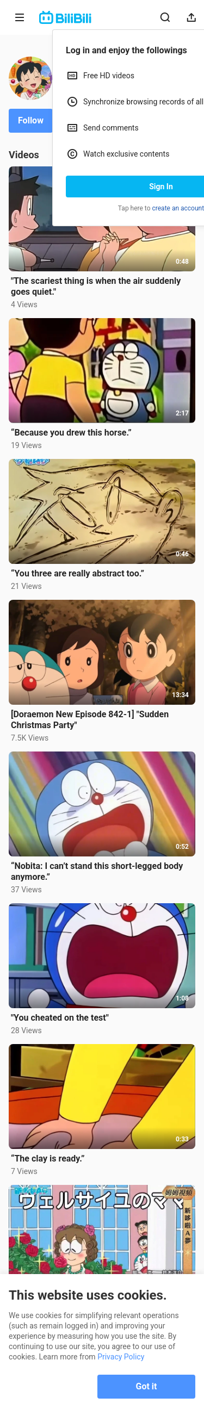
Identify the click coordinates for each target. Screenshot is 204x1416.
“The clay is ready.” (47, 1158)
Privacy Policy (120, 1356)
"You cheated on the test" (60, 1018)
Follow (31, 120)
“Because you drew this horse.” (71, 432)
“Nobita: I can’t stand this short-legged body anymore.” (97, 871)
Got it (146, 1386)
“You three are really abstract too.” (77, 573)
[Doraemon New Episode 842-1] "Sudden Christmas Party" (90, 719)
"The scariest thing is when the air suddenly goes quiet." (96, 286)
